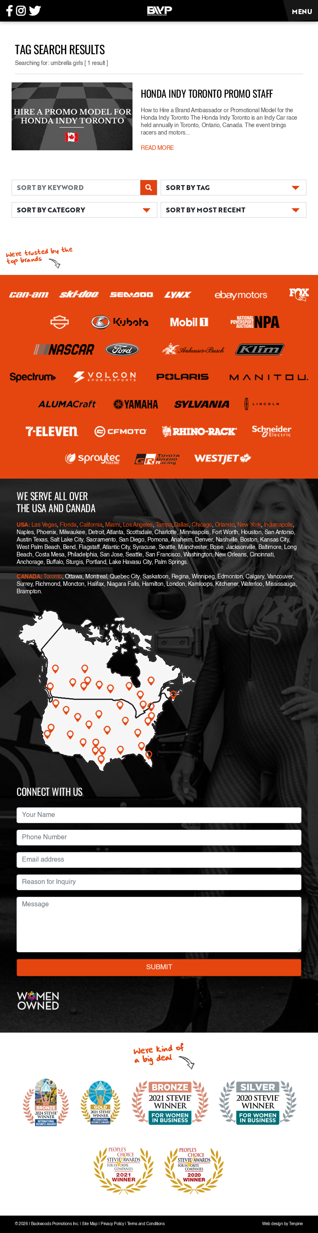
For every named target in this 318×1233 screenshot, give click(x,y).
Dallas (181, 525)
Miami (112, 525)
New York (248, 525)
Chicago (202, 525)
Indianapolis (278, 525)
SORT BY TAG (188, 187)
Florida (68, 525)
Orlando (223, 525)
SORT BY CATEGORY (51, 209)
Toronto (52, 577)
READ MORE (157, 148)
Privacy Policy (112, 1224)
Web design (272, 1224)
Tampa (164, 525)
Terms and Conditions (145, 1224)
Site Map (89, 1224)
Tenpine (296, 1224)
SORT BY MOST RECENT (205, 209)
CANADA (28, 577)
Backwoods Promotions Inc (54, 1224)
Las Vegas (44, 525)
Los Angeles (138, 525)
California (91, 525)
